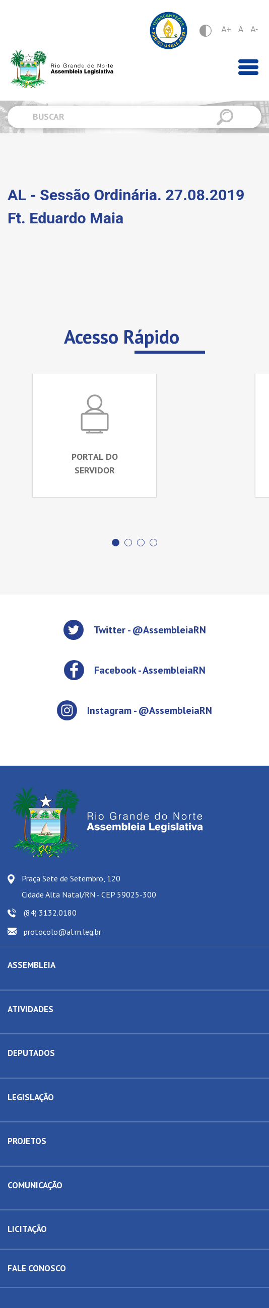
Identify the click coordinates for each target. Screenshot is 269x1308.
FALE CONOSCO (37, 1268)
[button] (115, 542)
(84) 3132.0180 (50, 913)
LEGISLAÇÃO (31, 1097)
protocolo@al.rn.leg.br (62, 932)
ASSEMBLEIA (31, 964)
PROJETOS (27, 1141)
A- (254, 29)
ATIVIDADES (30, 1009)
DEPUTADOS (31, 1052)
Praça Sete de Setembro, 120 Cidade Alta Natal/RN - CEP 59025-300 (89, 886)
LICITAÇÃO (27, 1229)
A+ (226, 29)
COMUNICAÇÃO (35, 1185)
